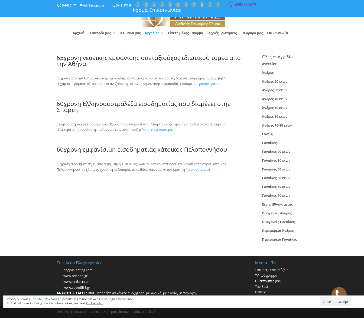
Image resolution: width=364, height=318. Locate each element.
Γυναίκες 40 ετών (276, 169)
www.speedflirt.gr (76, 287)
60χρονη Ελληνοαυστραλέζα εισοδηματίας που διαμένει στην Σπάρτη (144, 106)
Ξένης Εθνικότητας (277, 204)
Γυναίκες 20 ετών (276, 151)
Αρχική (78, 33)
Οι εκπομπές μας (268, 281)
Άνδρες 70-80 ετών (277, 125)
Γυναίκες (269, 143)
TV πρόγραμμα (266, 275)
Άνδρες (268, 72)
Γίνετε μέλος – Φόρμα (185, 33)
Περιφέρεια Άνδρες (278, 230)
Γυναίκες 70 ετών (276, 195)
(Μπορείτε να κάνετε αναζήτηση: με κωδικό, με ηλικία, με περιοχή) (127, 293)
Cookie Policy (94, 303)
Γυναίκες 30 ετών (276, 160)
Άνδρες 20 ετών (274, 81)
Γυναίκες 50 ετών (276, 178)
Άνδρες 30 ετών (274, 90)
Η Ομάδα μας (130, 33)
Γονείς (267, 134)
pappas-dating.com (77, 270)
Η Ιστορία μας (99, 33)
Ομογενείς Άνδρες (277, 213)
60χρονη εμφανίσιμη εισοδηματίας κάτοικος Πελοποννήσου (142, 149)
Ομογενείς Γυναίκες (278, 222)
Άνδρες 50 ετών (274, 107)
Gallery (260, 292)
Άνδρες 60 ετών (274, 116)
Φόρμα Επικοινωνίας (156, 9)
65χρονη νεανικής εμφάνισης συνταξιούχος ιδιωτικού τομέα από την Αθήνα (149, 60)
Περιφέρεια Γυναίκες (279, 239)
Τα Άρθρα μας (252, 33)
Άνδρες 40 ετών (274, 99)
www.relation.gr (75, 276)
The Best (261, 286)
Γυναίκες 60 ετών (276, 186)
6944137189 (124, 5)
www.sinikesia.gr (76, 282)
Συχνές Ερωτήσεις (222, 33)
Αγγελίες (152, 33)
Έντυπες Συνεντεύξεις (271, 270)
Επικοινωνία (277, 33)
